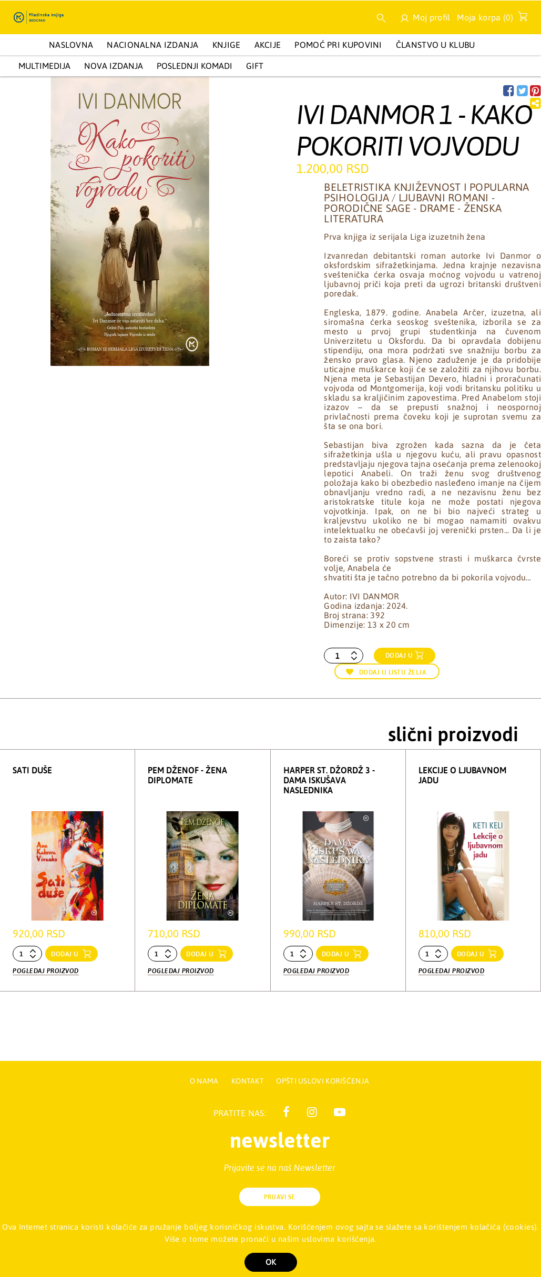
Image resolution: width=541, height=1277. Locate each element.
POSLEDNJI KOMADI (194, 65)
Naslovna (71, 44)
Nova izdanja (113, 65)
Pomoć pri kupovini (338, 44)
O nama (204, 1081)
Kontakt (248, 1081)
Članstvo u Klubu (435, 44)
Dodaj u (399, 655)
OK (271, 1262)
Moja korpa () (489, 19)
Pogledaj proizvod (46, 971)
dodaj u (65, 954)
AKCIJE (267, 44)
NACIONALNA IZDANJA (152, 44)
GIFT (254, 65)
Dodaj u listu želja (386, 672)
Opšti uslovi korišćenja (322, 1081)
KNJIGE (226, 44)
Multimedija (44, 65)
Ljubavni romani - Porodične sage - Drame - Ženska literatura (413, 207)
